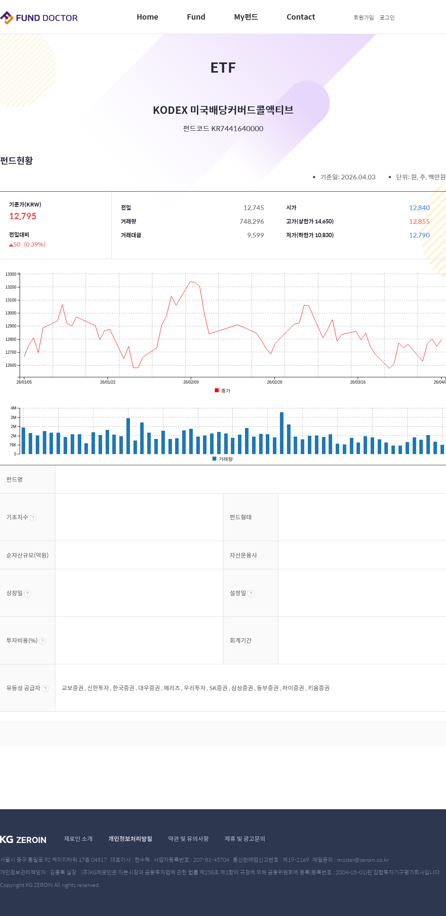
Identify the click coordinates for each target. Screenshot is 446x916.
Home (147, 16)
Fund (196, 16)
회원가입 (364, 17)
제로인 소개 (78, 838)
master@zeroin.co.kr (363, 859)
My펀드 (246, 16)
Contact (301, 16)
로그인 (387, 17)
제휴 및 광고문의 (245, 838)
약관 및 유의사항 (188, 838)
